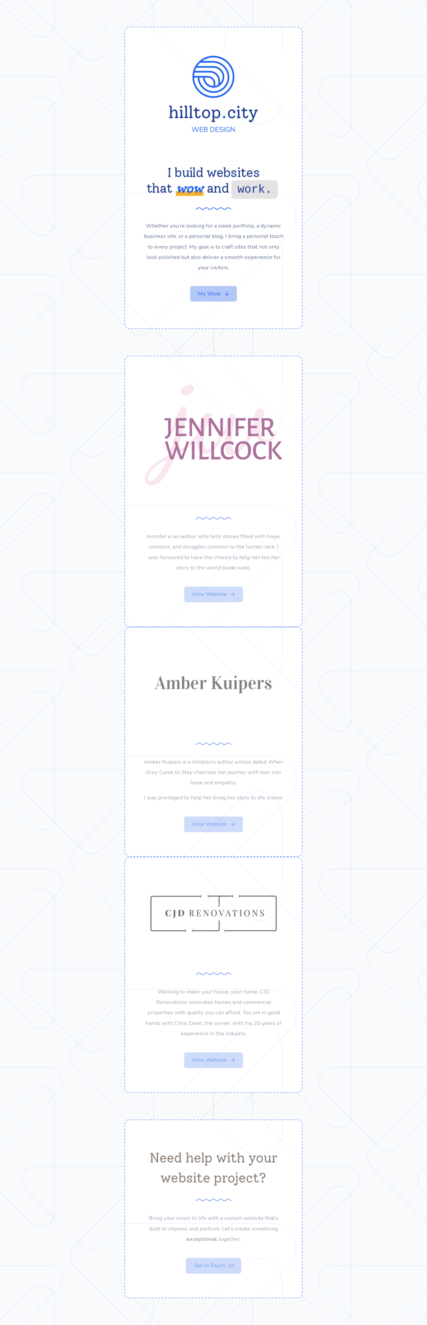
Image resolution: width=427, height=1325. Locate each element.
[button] (213, 294)
